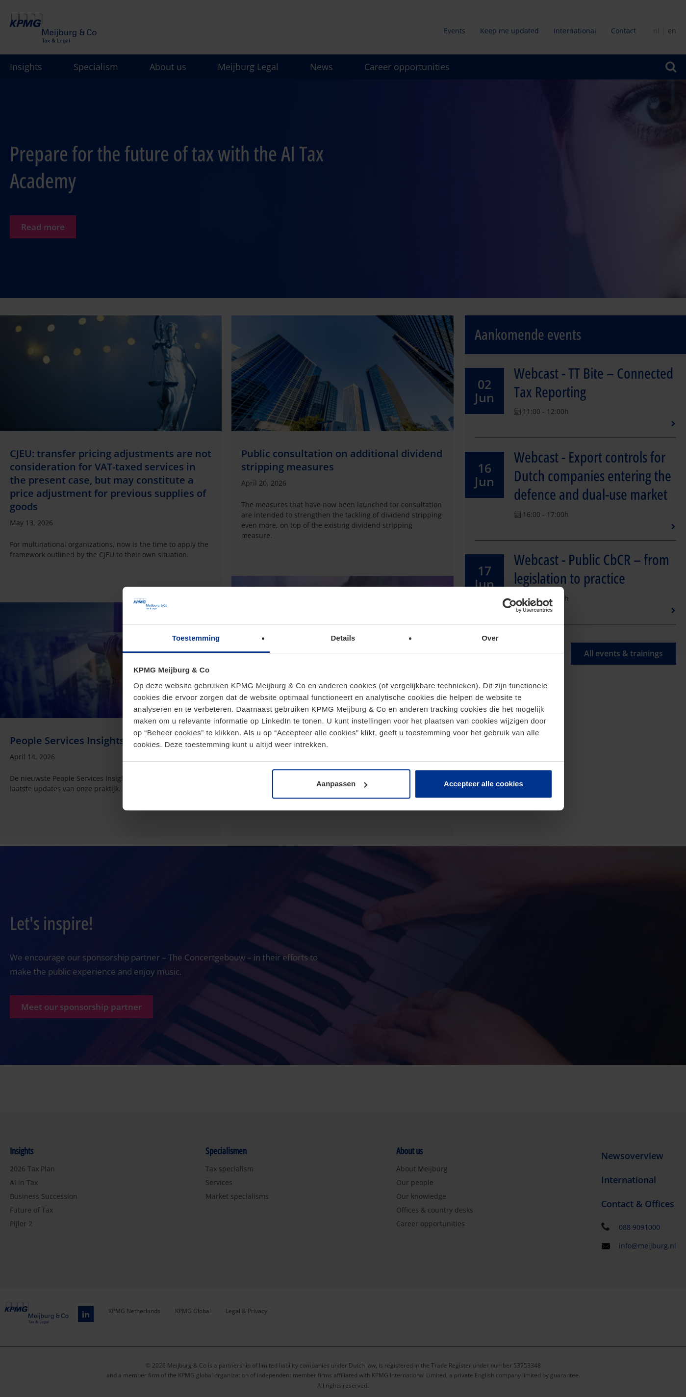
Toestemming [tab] (196, 638)
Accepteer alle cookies (483, 784)
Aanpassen (341, 784)
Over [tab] (490, 638)
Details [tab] (343, 638)
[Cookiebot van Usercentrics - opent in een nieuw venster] (510, 605)
